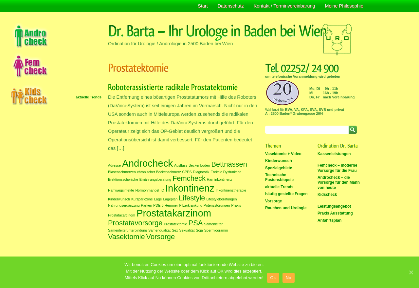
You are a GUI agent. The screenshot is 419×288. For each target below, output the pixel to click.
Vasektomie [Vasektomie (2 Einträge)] (126, 237)
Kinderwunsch (278, 160)
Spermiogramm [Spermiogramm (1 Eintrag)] (216, 230)
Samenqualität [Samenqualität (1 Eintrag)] (159, 230)
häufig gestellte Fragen (286, 194)
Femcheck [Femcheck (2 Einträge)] (189, 178)
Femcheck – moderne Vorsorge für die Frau (337, 168)
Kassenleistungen (334, 154)
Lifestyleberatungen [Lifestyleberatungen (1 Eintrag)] (221, 199)
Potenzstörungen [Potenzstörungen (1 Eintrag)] (217, 205)
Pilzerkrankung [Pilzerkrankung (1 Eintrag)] (190, 205)
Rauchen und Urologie (286, 208)
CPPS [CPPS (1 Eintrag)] (187, 172)
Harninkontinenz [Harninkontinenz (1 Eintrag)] (219, 179)
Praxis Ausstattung (335, 213)
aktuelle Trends (89, 97)
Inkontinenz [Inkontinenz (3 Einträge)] (189, 188)
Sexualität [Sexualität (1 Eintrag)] (187, 230)
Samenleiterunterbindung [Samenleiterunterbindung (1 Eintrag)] (127, 230)
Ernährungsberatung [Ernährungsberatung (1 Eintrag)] (155, 179)
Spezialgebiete (278, 168)
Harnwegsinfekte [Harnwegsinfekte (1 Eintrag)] (121, 190)
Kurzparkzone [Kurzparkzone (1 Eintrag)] (142, 199)
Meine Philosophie (344, 6)
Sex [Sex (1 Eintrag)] (175, 230)
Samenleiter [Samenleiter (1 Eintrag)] (213, 224)
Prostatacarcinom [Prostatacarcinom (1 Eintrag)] (121, 215)
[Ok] (411, 272)
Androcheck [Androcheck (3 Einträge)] (147, 163)
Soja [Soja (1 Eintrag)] (199, 230)
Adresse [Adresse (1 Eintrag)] (114, 165)
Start (203, 6)
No (288, 277)
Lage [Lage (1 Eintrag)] (158, 199)
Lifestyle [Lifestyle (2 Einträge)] (192, 198)
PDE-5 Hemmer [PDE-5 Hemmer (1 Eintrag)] (165, 205)
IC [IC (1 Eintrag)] (162, 190)
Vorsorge (273, 201)
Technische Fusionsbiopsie (279, 177)
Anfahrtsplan (329, 220)
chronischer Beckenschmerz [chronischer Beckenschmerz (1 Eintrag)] (159, 172)
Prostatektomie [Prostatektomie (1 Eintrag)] (175, 224)
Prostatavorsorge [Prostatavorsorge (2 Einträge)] (135, 223)
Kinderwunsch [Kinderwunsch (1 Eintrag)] (119, 199)
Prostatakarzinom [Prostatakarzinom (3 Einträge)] (174, 213)
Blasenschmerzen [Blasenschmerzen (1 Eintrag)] (122, 172)
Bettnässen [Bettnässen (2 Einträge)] (229, 164)
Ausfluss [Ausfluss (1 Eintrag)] (180, 165)
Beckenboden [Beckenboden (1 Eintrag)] (199, 165)
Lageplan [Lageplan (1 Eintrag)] (170, 199)
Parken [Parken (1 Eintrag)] (146, 205)
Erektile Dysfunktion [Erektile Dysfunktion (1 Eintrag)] (225, 172)
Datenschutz (231, 6)
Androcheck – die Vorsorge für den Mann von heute (339, 182)
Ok (273, 277)
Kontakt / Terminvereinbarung (284, 6)
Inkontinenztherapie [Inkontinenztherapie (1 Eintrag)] (231, 190)
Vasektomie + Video (283, 154)
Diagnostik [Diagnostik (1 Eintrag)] (201, 172)
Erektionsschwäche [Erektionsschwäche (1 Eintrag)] (123, 179)
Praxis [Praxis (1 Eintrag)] (236, 205)
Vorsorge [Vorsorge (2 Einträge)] (160, 237)
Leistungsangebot (334, 206)
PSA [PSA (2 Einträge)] (196, 223)
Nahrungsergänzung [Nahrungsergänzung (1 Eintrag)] (124, 205)
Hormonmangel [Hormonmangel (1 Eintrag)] (147, 190)
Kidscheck (327, 194)
